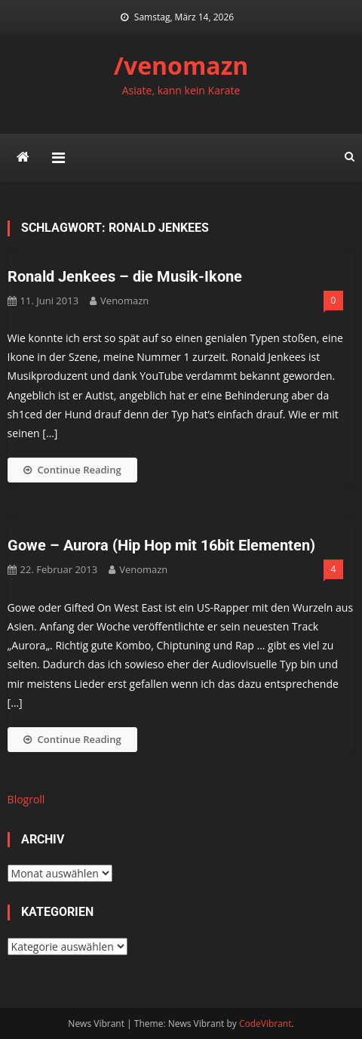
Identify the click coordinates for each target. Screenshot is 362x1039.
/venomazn (181, 65)
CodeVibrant (265, 1023)
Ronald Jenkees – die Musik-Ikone (125, 276)
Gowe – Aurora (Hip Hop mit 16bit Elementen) (161, 545)
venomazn (124, 300)
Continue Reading (72, 469)
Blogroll (26, 799)
